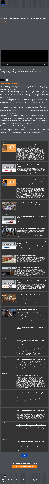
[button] (46, 3)
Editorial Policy (6, 480)
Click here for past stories (24, 466)
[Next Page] (24, 455)
